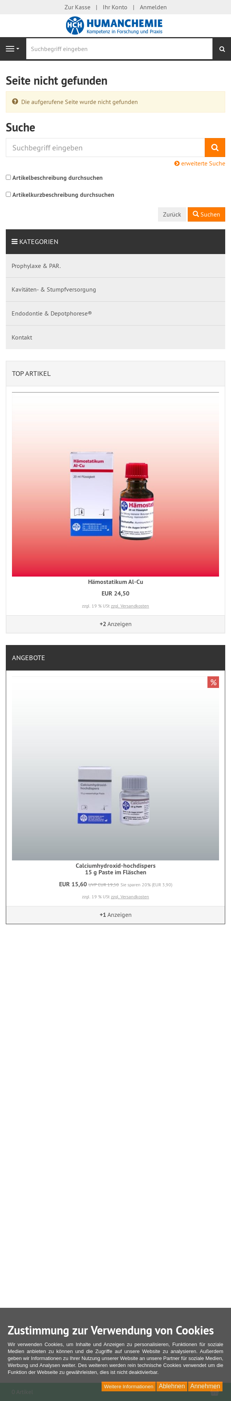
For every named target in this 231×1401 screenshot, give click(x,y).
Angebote (28, 657)
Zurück (172, 214)
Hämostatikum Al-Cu (115, 582)
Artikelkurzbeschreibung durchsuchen (63, 195)
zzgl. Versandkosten (130, 606)
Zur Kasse (77, 7)
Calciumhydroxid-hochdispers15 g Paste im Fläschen (116, 869)
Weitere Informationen (128, 1386)
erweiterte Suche (199, 163)
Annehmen (205, 1386)
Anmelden (153, 7)
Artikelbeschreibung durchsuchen (57, 178)
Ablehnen (172, 1386)
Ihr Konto (115, 7)
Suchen (206, 214)
